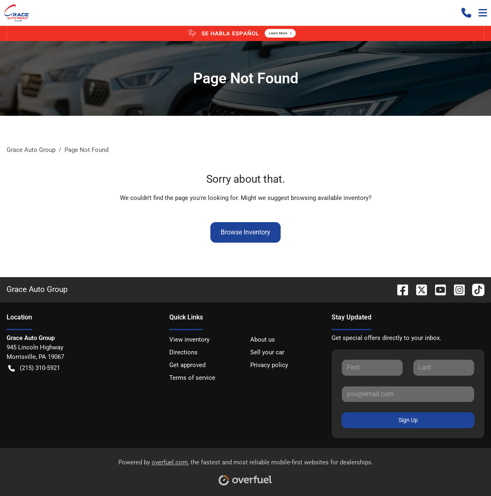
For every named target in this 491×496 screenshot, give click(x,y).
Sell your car (267, 352)
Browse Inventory (245, 232)
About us (262, 339)
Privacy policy (269, 365)
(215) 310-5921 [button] (34, 368)
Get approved (187, 365)
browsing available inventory (330, 198)
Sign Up (408, 420)
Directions (183, 352)
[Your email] (408, 394)
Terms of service (192, 377)
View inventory (189, 339)
